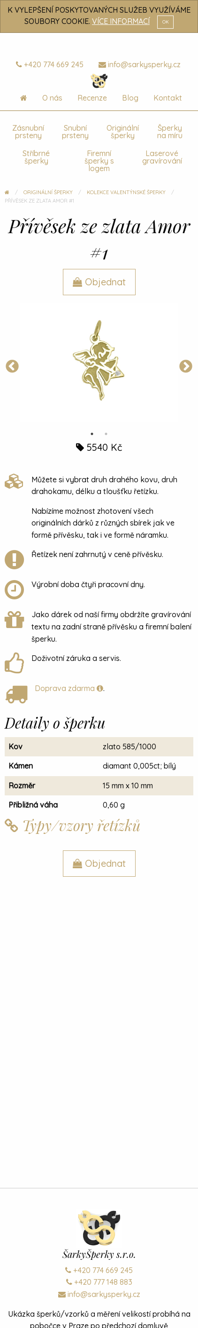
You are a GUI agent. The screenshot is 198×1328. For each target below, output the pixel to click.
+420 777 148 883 (99, 1282)
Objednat (99, 282)
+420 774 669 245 (50, 64)
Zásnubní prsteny (28, 131)
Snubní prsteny (75, 131)
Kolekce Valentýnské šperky (126, 192)
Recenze (92, 97)
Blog (130, 97)
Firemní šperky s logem (99, 161)
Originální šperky (123, 131)
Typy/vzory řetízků (73, 825)
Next (185, 366)
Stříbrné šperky (36, 157)
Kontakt (167, 97)
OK (165, 21)
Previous (12, 366)
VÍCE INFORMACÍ (121, 21)
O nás (52, 97)
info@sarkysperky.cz (140, 64)
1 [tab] (92, 434)
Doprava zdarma (69, 688)
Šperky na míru (170, 131)
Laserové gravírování (162, 157)
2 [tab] (106, 434)
